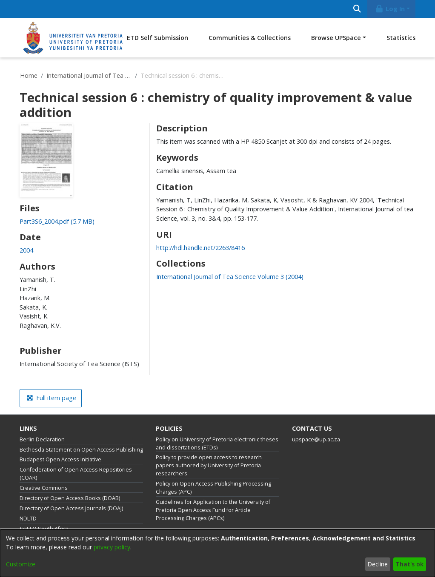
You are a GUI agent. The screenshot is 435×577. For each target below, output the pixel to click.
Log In (390, 9)
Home (28, 75)
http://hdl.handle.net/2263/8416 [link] (200, 248)
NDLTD (28, 518)
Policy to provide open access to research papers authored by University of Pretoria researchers (209, 465)
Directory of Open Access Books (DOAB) (70, 498)
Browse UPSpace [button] (336, 38)
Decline (377, 564)
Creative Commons (44, 488)
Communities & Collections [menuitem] (250, 38)
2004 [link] (26, 250)
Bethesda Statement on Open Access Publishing (81, 449)
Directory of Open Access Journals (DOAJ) (71, 508)
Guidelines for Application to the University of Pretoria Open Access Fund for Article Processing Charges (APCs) (213, 510)
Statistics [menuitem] (400, 38)
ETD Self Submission (157, 38)
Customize (20, 564)
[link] (57, 221)
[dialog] (217, 553)
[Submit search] (356, 9)
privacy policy (112, 547)
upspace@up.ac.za (316, 439)
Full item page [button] (51, 398)
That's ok (409, 564)
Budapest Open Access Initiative (60, 459)
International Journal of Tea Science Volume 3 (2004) (89, 75)
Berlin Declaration (42, 439)
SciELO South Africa (44, 528)
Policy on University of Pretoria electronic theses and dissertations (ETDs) (217, 443)
